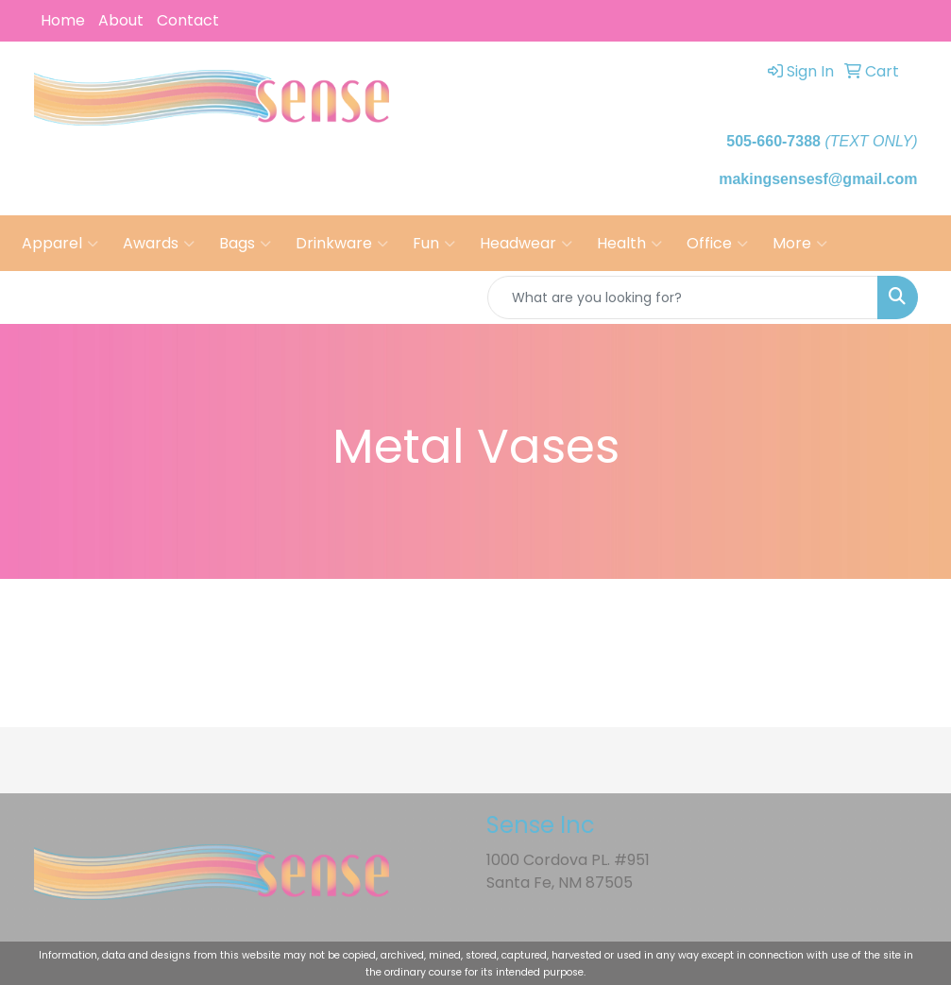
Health (629, 243)
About (121, 20)
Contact (188, 20)
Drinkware (342, 243)
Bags (245, 243)
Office (717, 243)
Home (63, 20)
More (800, 243)
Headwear (526, 243)
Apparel (60, 243)
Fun (434, 243)
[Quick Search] (682, 297)
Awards (159, 243)
